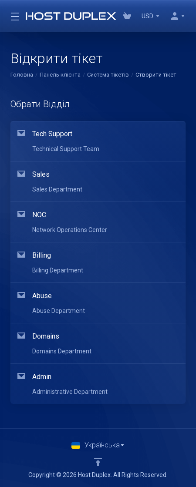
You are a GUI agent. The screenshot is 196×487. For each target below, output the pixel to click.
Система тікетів (108, 74)
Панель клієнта (60, 74)
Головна (21, 74)
